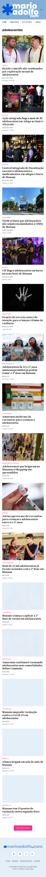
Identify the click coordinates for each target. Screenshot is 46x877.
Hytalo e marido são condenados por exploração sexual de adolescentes (22, 71)
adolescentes (8, 364)
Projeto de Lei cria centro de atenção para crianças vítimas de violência (22, 320)
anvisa (5, 513)
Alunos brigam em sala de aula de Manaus (22, 763)
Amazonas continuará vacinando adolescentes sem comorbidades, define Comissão (22, 665)
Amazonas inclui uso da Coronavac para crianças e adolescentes (18, 420)
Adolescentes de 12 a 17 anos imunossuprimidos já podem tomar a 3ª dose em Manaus (19, 370)
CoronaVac (7, 413)
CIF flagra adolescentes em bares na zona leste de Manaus (22, 272)
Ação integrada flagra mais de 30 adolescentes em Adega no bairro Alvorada (22, 121)
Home (4, 22)
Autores (15, 861)
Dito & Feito (27, 22)
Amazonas (14, 22)
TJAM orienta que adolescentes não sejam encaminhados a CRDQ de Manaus (22, 224)
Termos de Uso (26, 861)
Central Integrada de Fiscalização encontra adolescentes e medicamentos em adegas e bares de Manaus (23, 172)
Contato (37, 861)
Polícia (5, 115)
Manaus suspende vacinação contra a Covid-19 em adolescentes (19, 715)
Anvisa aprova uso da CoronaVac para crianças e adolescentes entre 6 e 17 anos (22, 519)
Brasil (38, 22)
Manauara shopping (10, 463)
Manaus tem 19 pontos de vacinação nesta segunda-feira (21, 810)
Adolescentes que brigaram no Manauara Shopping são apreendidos (21, 469)
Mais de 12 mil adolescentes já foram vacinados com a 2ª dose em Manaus (23, 569)
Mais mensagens (23, 828)
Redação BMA (7, 78)
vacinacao (6, 612)
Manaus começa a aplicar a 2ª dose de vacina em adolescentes (21, 617)
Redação (5, 376)
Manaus (5, 758)
